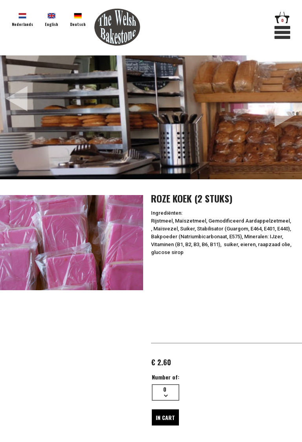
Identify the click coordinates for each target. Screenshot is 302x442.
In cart (165, 417)
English (51, 24)
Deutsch (78, 24)
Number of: (165, 377)
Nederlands (22, 24)
